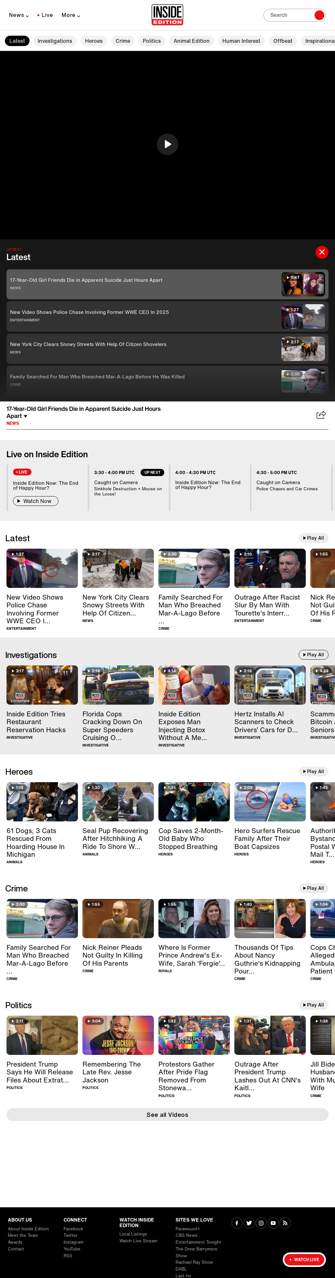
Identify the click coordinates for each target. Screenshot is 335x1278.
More (69, 15)
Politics (152, 41)
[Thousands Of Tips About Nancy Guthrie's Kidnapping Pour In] (270, 918)
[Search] (295, 15)
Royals (165, 971)
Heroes (94, 41)
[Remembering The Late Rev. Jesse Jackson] (118, 1035)
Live (47, 15)
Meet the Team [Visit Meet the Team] (23, 1235)
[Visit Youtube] (273, 1223)
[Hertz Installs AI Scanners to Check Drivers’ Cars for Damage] (270, 685)
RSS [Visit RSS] (68, 1256)
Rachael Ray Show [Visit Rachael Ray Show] (194, 1262)
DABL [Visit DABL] (181, 1269)
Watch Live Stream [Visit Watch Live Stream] (138, 1241)
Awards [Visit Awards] (15, 1242)
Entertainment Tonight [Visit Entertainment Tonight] (198, 1242)
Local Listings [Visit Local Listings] (133, 1234)
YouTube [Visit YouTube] (72, 1249)
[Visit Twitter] (249, 1223)
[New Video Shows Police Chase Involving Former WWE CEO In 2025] (42, 568)
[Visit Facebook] (237, 1223)
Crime (123, 41)
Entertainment (25, 320)
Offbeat (282, 41)
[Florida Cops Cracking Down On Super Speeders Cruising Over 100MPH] (118, 685)
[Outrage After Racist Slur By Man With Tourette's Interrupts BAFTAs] (270, 568)
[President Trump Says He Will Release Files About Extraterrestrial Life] (42, 1035)
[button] (167, 144)
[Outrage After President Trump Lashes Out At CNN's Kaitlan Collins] (270, 1035)
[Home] (167, 15)
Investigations (55, 41)
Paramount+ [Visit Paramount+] (188, 1229)
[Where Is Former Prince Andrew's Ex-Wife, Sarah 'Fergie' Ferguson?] (194, 918)
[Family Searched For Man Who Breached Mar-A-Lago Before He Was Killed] (194, 568)
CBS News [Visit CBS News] (186, 1235)
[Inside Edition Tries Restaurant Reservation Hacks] (42, 685)
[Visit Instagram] (261, 1223)
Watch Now (35, 501)
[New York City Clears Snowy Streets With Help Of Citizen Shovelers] (118, 568)
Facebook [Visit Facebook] (73, 1229)
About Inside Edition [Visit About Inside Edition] (28, 1229)
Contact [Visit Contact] (16, 1249)
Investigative (19, 737)
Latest (17, 41)
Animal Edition (192, 41)
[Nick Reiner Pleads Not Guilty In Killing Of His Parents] (118, 918)
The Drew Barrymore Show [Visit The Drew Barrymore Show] (196, 1252)
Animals (14, 862)
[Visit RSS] (285, 1223)
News (16, 15)
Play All (315, 538)
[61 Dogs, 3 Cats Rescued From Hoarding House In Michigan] (42, 801)
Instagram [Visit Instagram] (73, 1242)
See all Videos (167, 1114)
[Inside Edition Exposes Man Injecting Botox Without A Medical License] (194, 685)
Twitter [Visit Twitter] (71, 1235)
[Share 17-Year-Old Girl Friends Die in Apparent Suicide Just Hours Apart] (322, 415)
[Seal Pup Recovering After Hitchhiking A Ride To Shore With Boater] (118, 801)
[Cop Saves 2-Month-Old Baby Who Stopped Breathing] (194, 801)
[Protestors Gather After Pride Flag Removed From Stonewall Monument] (194, 1035)
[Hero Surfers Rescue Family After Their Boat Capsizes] (270, 801)
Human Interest (241, 41)
